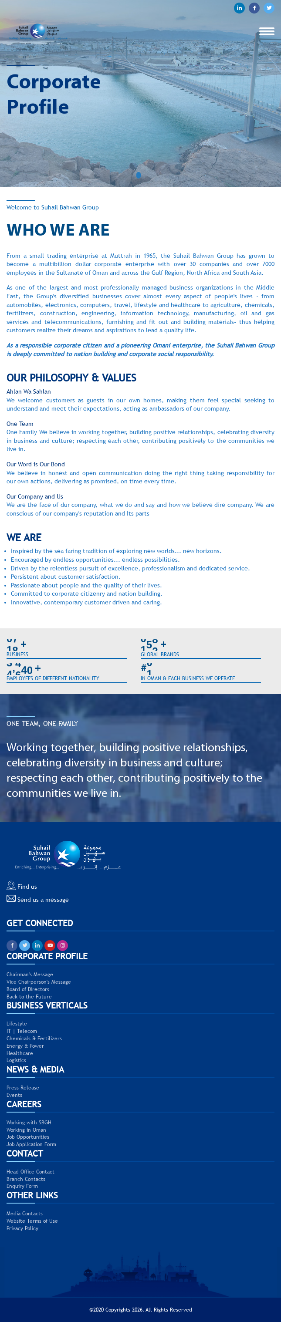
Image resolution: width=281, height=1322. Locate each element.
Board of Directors (28, 989)
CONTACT (25, 1153)
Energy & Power (25, 1046)
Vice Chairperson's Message (39, 982)
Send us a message (38, 898)
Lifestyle (17, 1024)
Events (14, 1095)
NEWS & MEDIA (35, 1069)
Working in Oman (26, 1130)
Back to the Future (29, 997)
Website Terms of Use (32, 1221)
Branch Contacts (26, 1179)
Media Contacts (25, 1214)
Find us (22, 885)
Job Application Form (31, 1144)
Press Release (23, 1088)
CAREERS (24, 1104)
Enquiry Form (22, 1186)
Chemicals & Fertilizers (34, 1038)
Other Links (32, 1195)
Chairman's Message (30, 974)
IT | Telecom (22, 1031)
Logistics (16, 1060)
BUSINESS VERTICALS (47, 1005)
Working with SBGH (29, 1123)
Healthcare (20, 1053)
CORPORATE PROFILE (47, 956)
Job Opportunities (28, 1137)
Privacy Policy (22, 1228)
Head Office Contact (30, 1172)
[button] (140, 175)
